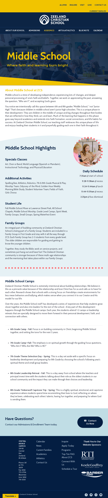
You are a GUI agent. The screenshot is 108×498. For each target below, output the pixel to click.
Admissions (34, 30)
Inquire (65, 441)
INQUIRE (73, 5)
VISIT (82, 5)
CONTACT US (100, 5)
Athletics (40, 458)
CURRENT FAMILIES (97, 11)
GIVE (90, 5)
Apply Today (68, 445)
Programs (66, 450)
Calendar (97, 30)
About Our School (15, 30)
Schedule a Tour (69, 469)
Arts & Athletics (66, 30)
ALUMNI (63, 5)
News (38, 445)
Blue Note (84, 30)
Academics (49, 30)
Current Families (44, 450)
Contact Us (41, 462)
